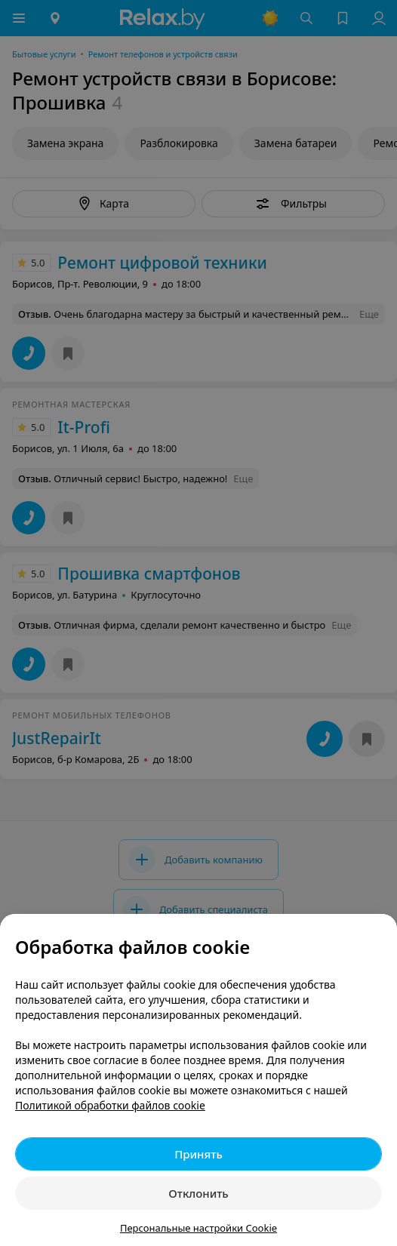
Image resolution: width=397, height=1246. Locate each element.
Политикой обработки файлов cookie (110, 1105)
